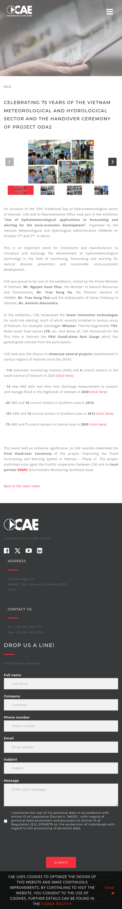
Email (9, 738)
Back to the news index (22, 486)
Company (12, 696)
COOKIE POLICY (56, 903)
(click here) (64, 375)
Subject (10, 759)
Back (7, 86)
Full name (12, 675)
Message (11, 781)
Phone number (17, 717)
